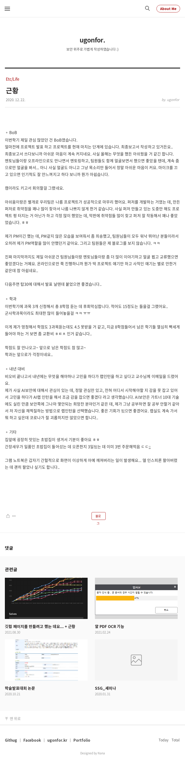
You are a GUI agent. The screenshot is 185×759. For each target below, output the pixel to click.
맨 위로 (15, 718)
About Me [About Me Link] (168, 8)
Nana (101, 753)
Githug (11, 740)
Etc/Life (12, 79)
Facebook (32, 740)
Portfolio (81, 740)
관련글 (11, 569)
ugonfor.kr (57, 740)
